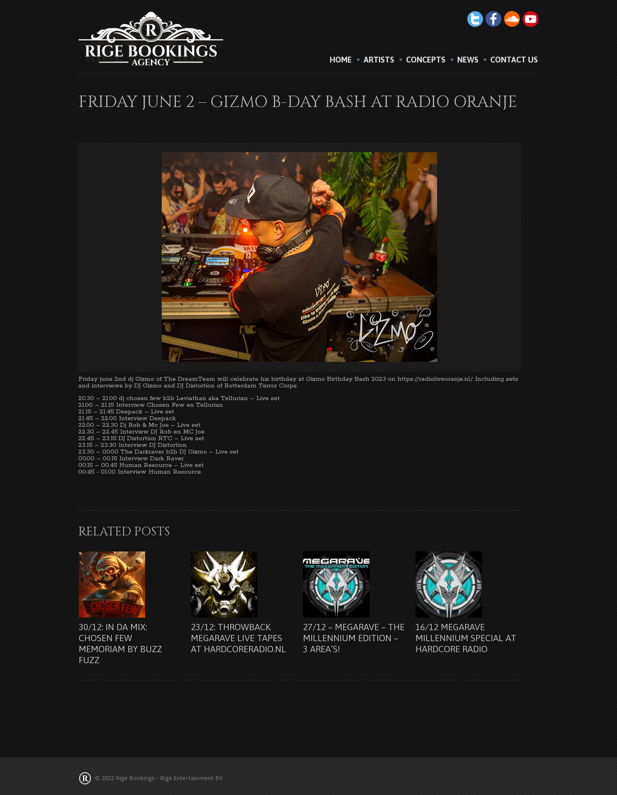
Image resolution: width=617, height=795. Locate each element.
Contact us (514, 60)
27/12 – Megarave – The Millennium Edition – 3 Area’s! (354, 638)
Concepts (425, 60)
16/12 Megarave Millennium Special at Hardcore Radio (466, 638)
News (467, 60)
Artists (379, 60)
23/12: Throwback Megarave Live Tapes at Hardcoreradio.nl (238, 638)
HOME (341, 60)
